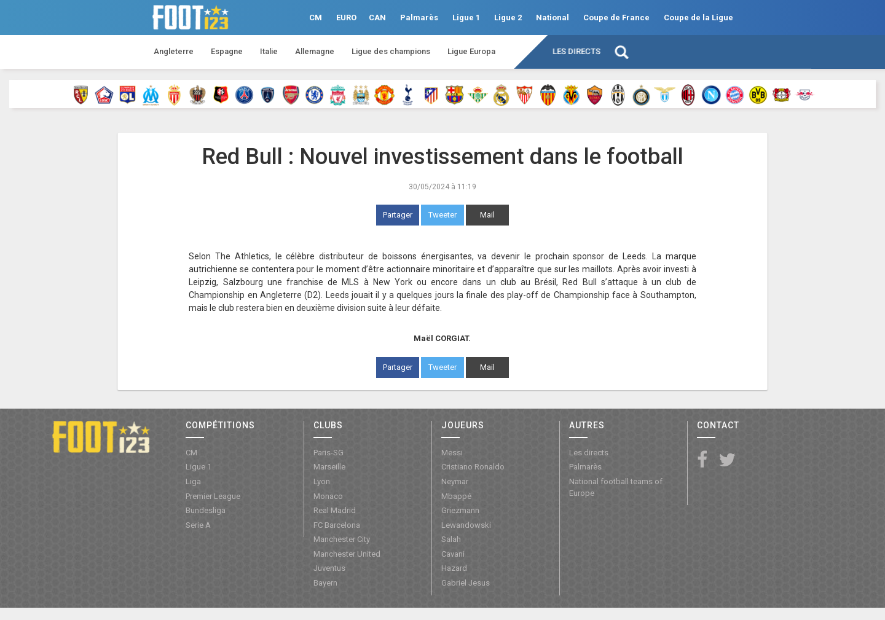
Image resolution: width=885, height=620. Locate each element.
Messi (452, 452)
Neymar (454, 481)
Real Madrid (334, 510)
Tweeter (442, 214)
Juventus (329, 568)
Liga (193, 481)
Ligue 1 (466, 17)
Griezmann (460, 510)
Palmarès (419, 17)
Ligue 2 (508, 17)
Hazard (454, 568)
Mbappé (456, 496)
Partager (397, 214)
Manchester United (346, 554)
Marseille (329, 466)
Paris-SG (328, 452)
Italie (269, 51)
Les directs (576, 51)
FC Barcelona (336, 525)
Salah (451, 539)
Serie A (198, 525)
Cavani (453, 554)
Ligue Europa (471, 51)
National (552, 17)
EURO (346, 17)
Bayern (325, 582)
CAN (377, 17)
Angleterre (174, 51)
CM (315, 17)
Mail (487, 214)
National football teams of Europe (616, 487)
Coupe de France (616, 17)
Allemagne (314, 51)
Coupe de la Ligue (698, 17)
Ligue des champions (391, 51)
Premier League (213, 496)
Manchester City (341, 539)
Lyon (321, 481)
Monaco (328, 496)
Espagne (227, 51)
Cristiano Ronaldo (473, 466)
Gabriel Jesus (465, 582)
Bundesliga (206, 510)
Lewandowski (466, 525)
